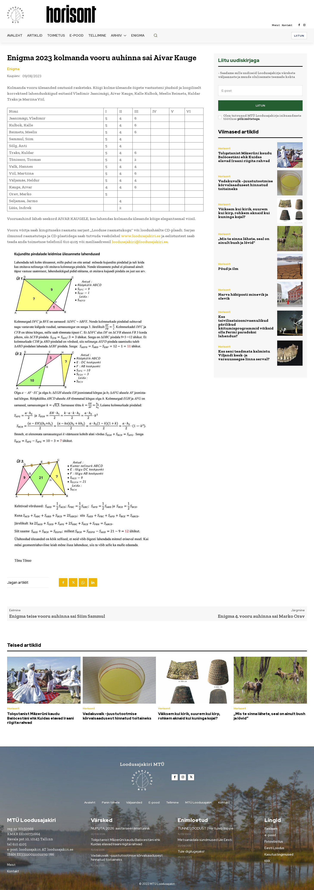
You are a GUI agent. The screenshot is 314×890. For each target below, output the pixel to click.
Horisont (224, 148)
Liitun (260, 105)
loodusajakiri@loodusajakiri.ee (140, 241)
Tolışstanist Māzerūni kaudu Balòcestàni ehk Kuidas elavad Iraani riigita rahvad (245, 157)
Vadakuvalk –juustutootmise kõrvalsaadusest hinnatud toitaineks (245, 185)
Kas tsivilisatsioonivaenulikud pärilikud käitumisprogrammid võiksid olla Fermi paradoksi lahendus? (246, 326)
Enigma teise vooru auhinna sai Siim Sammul (57, 616)
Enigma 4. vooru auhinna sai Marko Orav (261, 616)
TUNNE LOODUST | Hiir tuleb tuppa (205, 828)
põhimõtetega (248, 119)
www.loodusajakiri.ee (140, 236)
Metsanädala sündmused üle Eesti (205, 839)
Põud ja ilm (228, 268)
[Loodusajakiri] (26, 14)
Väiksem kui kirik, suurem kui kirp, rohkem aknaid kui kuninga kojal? (244, 213)
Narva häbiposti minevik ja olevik (243, 296)
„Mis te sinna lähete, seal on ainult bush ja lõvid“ (243, 240)
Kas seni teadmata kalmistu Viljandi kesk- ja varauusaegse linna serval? (244, 355)
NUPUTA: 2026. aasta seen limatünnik (120, 828)
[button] (155, 35)
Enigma (13, 69)
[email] (260, 90)
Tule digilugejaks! (191, 851)
